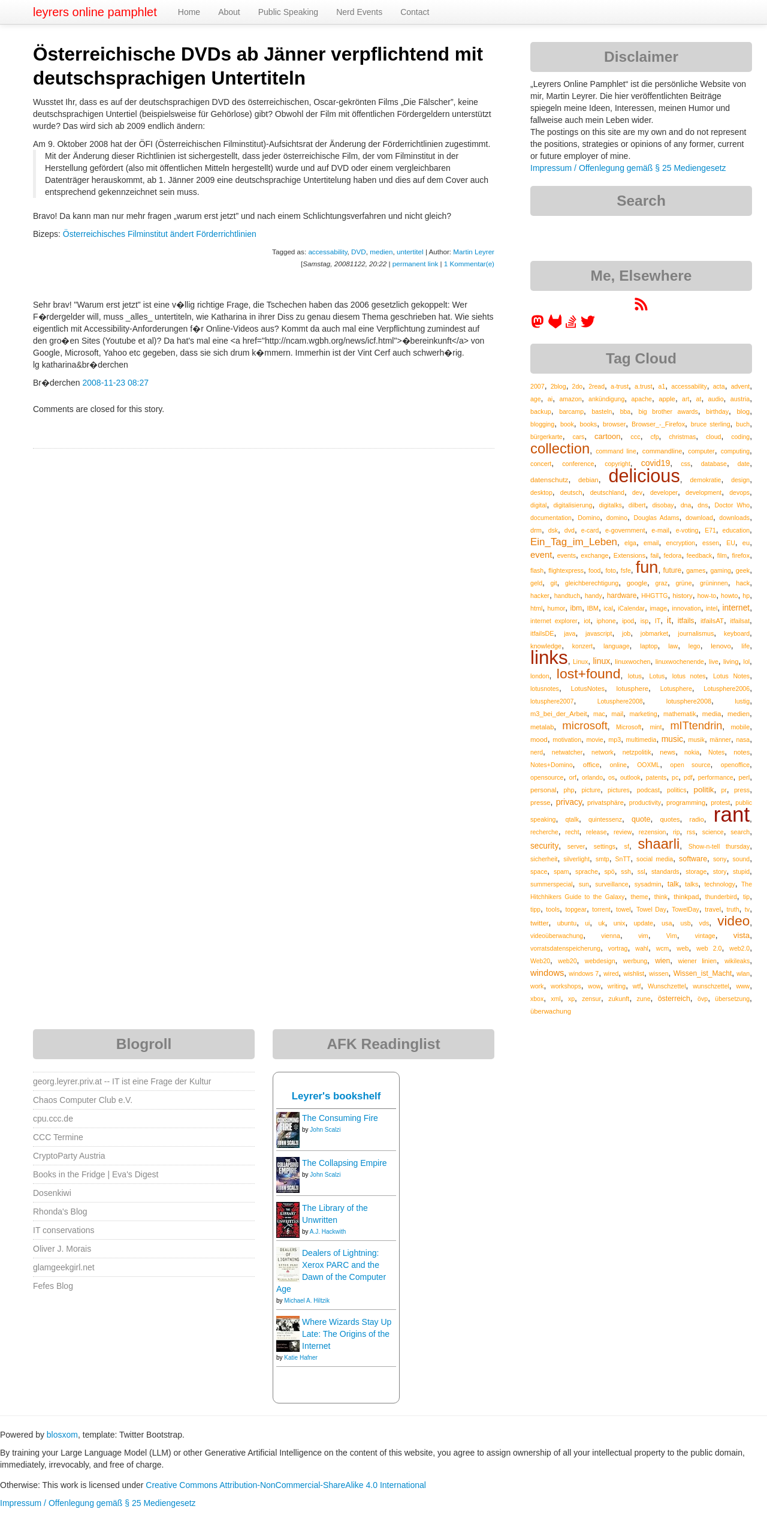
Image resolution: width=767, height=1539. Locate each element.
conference (578, 463)
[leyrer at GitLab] (555, 325)
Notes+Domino (551, 764)
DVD (358, 252)
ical (608, 608)
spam (561, 871)
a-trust (620, 386)
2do (577, 386)
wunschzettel (711, 986)
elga (630, 542)
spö (609, 871)
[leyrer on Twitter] (588, 325)
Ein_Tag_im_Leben (573, 542)
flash (536, 570)
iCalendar (631, 608)
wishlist (633, 973)
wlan (743, 973)
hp (746, 595)
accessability (327, 252)
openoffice (735, 764)
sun (584, 884)
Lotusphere (676, 688)
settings (604, 846)
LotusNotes (587, 688)
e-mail (660, 530)
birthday (717, 411)
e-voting (687, 530)
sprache (586, 871)
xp (571, 998)
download (699, 517)
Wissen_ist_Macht (703, 973)
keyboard (737, 633)
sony (720, 858)
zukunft (618, 998)
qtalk (572, 819)
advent (740, 386)
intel (711, 608)
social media (654, 858)
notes (741, 752)
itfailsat (740, 620)
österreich (674, 998)
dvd (569, 530)
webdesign (600, 960)
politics (676, 789)
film (722, 555)
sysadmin (648, 884)
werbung (635, 960)
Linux (580, 661)
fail (654, 555)
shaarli (659, 844)
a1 (662, 386)
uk (601, 923)
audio (716, 398)
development (703, 492)
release (596, 831)
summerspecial (551, 884)
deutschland (607, 492)
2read (596, 386)
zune (644, 998)
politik (704, 789)
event (541, 555)
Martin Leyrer (473, 252)
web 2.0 (708, 948)
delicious (644, 475)
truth (732, 909)
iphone (606, 620)
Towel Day (651, 909)
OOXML (648, 764)
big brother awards (668, 411)
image (658, 608)
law (673, 646)
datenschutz (549, 479)
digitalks (610, 505)
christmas (682, 436)
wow (594, 986)
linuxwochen (632, 661)
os (611, 777)
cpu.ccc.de (53, 1118)
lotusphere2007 (551, 701)
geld (536, 583)
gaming (720, 570)
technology (719, 884)
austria (740, 398)
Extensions (629, 555)
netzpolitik (637, 752)
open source (690, 764)
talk (673, 884)
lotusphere (633, 688)
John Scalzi (325, 1129)
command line (616, 451)
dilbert (637, 505)
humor (557, 608)
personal (543, 789)
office (591, 764)
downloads (734, 517)
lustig (742, 701)
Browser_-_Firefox (658, 424)
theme (639, 896)
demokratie (705, 479)
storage (696, 871)
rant (732, 814)
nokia (691, 752)
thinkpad (686, 896)
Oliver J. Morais (62, 1249)
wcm (662, 948)
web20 (567, 960)
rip (676, 831)
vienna (610, 935)
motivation (566, 739)
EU (730, 542)
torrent (601, 909)
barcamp (571, 411)
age (535, 398)
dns (702, 505)
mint (656, 727)
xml (555, 998)
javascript (598, 633)
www (743, 986)
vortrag (618, 948)
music (672, 739)
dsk (553, 530)
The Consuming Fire (340, 1118)
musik (696, 739)
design (740, 479)
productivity (645, 802)
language (616, 646)
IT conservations (63, 1230)
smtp (602, 858)
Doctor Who (732, 505)
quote (641, 819)
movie (594, 739)
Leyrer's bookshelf (336, 1096)
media (711, 713)
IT (658, 620)
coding (740, 436)
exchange (594, 555)
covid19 (656, 463)
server (576, 846)
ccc (635, 436)
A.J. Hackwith (328, 1231)
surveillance (611, 884)
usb (686, 923)
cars (578, 436)
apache (641, 398)
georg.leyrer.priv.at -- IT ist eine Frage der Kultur (122, 1081)
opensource (547, 777)
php (568, 789)
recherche (544, 831)
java (569, 633)
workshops (566, 986)
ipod (628, 620)
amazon (571, 398)
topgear (576, 909)
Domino (589, 517)
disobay (663, 505)
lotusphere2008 (688, 701)
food (594, 570)
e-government (625, 530)
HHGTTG (654, 595)
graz (662, 583)
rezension (652, 831)
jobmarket (654, 633)
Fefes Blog (53, 1286)
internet (736, 607)
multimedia (641, 739)
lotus (635, 676)
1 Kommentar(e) (469, 263)
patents (656, 777)
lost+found (589, 673)
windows (547, 973)
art (685, 398)
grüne (683, 583)
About (229, 12)
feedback (699, 555)
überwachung (550, 1011)
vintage (705, 935)
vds (704, 923)
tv (747, 909)
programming (685, 802)
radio (697, 819)
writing (617, 986)
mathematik (679, 713)
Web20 (540, 960)
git (554, 583)
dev (637, 492)
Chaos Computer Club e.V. (82, 1100)
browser (614, 424)
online (618, 764)
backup (540, 411)
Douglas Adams (656, 517)
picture (590, 789)
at (699, 398)
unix (620, 923)
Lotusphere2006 (726, 688)
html (536, 608)
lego (694, 646)
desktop (541, 492)
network (602, 752)
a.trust (644, 386)
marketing (643, 713)
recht (572, 831)
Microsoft (629, 727)
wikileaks (737, 960)
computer (701, 451)
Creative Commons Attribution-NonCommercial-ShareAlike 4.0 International (286, 1485)
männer (720, 739)
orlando (592, 777)
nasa (743, 739)
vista (741, 935)
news (667, 752)
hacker (539, 595)
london (539, 676)
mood (539, 739)
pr (724, 789)
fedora (673, 555)
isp (644, 620)
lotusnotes (544, 688)
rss (691, 831)
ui (587, 923)
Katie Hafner (301, 1357)
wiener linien (697, 960)
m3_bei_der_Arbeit (558, 713)
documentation (551, 517)
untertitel (410, 252)
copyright (617, 463)
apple (667, 398)
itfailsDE (542, 633)
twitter (539, 923)
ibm (576, 608)
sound (741, 858)
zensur (591, 998)
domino (616, 517)
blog (743, 411)
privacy (569, 802)
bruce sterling (710, 424)
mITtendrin (696, 726)
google (637, 583)
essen (710, 542)
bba (625, 411)
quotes (670, 819)
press (742, 789)
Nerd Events (359, 12)
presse (540, 802)
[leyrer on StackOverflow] (571, 325)
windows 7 (584, 973)
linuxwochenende (680, 661)
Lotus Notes (731, 676)
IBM (593, 608)
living (731, 661)
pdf (688, 777)
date (744, 463)
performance (715, 777)
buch (743, 424)
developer (664, 492)
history (682, 595)
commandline (662, 451)
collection (560, 448)
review (623, 831)
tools (553, 909)
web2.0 (739, 948)
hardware (622, 595)
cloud (713, 436)
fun (647, 567)
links (549, 657)
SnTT (623, 858)
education (736, 530)
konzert (582, 646)
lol (747, 661)
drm (536, 530)
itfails (686, 621)
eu (746, 542)
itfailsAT (712, 620)
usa (667, 923)
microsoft (584, 725)
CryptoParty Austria (69, 1156)
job (626, 633)
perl (744, 777)
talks (691, 884)
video (733, 920)
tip (746, 896)
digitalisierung (572, 505)
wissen (658, 973)
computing (735, 451)
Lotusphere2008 (620, 701)
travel (713, 909)
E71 (710, 530)
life (745, 646)
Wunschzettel (667, 986)
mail (617, 713)
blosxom (62, 1434)
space (538, 871)
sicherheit (543, 858)
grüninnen (714, 583)
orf (572, 777)
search (740, 831)
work (536, 986)
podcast (648, 789)
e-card (590, 530)
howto (729, 595)
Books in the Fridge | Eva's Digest (95, 1174)
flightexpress (566, 570)
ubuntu (567, 923)
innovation (686, 608)
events (566, 555)
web (683, 948)
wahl (641, 948)
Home (189, 12)
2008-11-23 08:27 (115, 382)
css (685, 463)
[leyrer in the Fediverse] (538, 325)
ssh (626, 871)
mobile (740, 727)
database (714, 463)
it (669, 620)
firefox (741, 555)
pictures (619, 789)
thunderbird (721, 896)
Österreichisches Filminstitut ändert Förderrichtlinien (159, 234)
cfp (654, 436)
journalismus (696, 633)
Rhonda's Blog (60, 1211)
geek (743, 570)
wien (662, 961)
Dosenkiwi (52, 1193)
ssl (641, 871)
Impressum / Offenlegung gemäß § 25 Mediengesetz (628, 168)
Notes (716, 752)
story (720, 871)
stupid (741, 871)
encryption (680, 542)
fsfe (626, 570)
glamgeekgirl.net (64, 1267)
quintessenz (605, 819)
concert (540, 463)
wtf (637, 986)
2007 (537, 386)
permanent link (415, 263)
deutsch (571, 492)
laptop (648, 646)
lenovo (720, 646)
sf (626, 846)
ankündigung (606, 398)
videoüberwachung (556, 935)
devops (739, 492)
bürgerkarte (546, 436)
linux (601, 661)
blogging (542, 424)
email (651, 542)
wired (610, 973)
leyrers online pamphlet (95, 12)
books (588, 424)
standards (665, 871)
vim (643, 935)
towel (623, 909)
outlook (630, 777)
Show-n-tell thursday (719, 846)
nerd (536, 752)
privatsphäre (605, 802)
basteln (601, 411)
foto (610, 570)
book (567, 424)
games (695, 570)
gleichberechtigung (591, 583)
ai (550, 398)
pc (675, 777)
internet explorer (554, 620)
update (643, 923)
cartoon (607, 436)
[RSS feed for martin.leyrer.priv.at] (641, 308)
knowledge (545, 646)
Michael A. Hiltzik (307, 1300)
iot (587, 620)
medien (381, 252)
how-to (707, 595)
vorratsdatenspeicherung (565, 948)
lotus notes (689, 676)
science (713, 831)
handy (593, 595)
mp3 (614, 739)
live (713, 661)
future (672, 570)
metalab (542, 727)
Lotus (657, 676)
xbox (536, 998)
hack (743, 583)
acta (719, 386)
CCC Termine (58, 1137)
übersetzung (732, 998)
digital (538, 505)
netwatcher (567, 752)
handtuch (567, 595)
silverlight (576, 858)
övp (702, 998)
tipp (535, 909)
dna (686, 505)
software (693, 859)
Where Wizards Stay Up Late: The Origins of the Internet (346, 1334)
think (661, 896)
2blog (558, 386)
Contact (414, 12)
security (544, 845)
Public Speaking (288, 12)
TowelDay (685, 909)
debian (588, 479)
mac (599, 713)
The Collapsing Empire (344, 1163)
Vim (671, 935)
